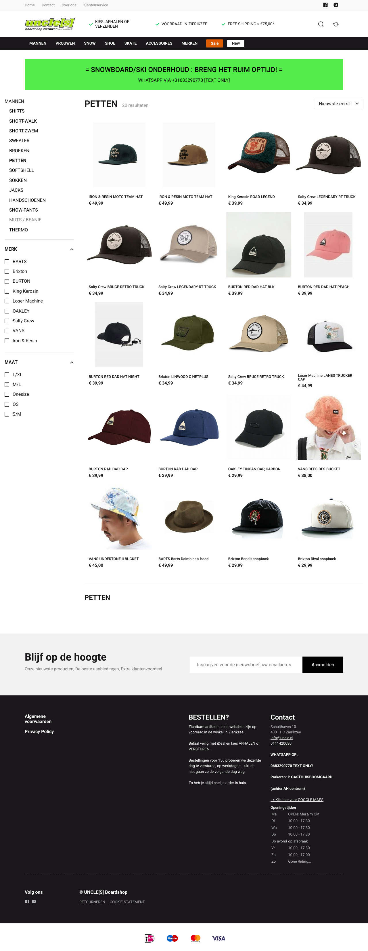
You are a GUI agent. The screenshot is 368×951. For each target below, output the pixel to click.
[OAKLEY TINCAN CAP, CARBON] (259, 437)
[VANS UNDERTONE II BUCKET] (119, 527)
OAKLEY (21, 311)
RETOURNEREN (92, 902)
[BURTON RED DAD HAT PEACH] (328, 255)
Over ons (69, 5)
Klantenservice (95, 5)
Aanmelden (323, 664)
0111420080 (281, 743)
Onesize (21, 394)
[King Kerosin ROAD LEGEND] (259, 165)
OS (16, 404)
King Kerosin (25, 291)
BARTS (20, 261)
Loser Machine (28, 301)
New (236, 43)
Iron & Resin (25, 340)
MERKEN (189, 43)
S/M (17, 414)
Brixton (20, 271)
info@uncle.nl (282, 738)
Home (30, 5)
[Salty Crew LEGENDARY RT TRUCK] (328, 165)
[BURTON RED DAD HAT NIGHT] (119, 346)
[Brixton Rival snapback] (328, 527)
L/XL (17, 374)
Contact (48, 5)
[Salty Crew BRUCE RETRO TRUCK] (119, 255)
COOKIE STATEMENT (127, 902)
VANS (18, 330)
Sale (214, 43)
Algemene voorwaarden (38, 719)
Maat (39, 362)
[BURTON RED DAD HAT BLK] (259, 255)
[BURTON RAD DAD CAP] (119, 437)
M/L (17, 384)
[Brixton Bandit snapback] (259, 527)
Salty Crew (23, 321)
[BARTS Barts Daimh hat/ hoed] (189, 527)
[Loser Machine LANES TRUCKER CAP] (328, 346)
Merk (39, 249)
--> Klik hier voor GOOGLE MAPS (297, 800)
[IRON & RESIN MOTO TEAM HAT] (119, 165)
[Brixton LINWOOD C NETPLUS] (189, 346)
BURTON (21, 281)
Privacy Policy (39, 731)
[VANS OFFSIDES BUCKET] (328, 437)
